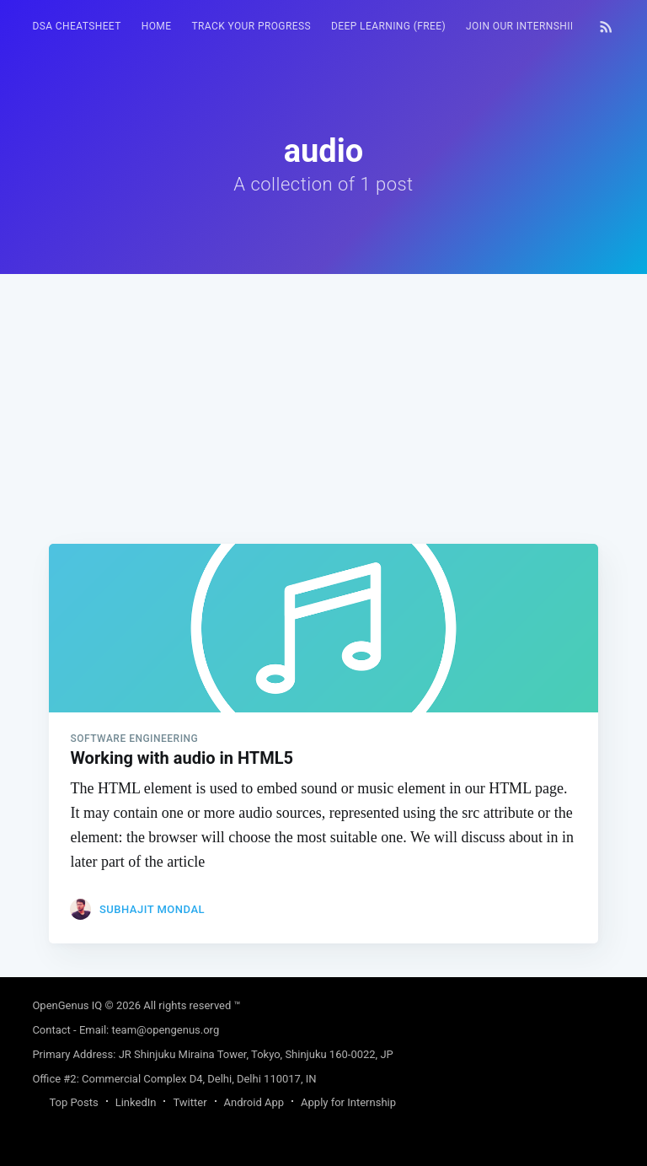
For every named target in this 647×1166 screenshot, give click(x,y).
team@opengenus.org (165, 1030)
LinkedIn (136, 1102)
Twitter (189, 1102)
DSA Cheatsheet (76, 26)
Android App (254, 1102)
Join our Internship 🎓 (529, 26)
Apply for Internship (348, 1102)
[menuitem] (76, 26)
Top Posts (73, 1102)
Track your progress (251, 26)
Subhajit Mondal (152, 909)
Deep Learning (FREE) (388, 26)
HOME (157, 26)
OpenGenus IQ (67, 1005)
